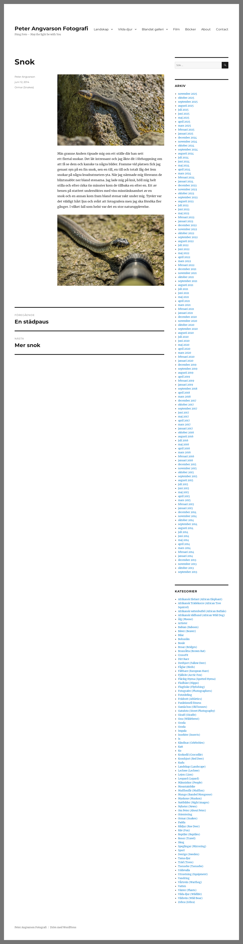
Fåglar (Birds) (186, 667)
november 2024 (187, 141)
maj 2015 (183, 492)
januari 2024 (185, 181)
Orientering (185, 814)
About (206, 29)
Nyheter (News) (187, 806)
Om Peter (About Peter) (192, 810)
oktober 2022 (186, 233)
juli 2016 (183, 440)
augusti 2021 (185, 285)
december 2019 (187, 364)
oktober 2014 (186, 520)
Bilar (181, 635)
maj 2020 (183, 344)
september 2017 (187, 408)
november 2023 (187, 189)
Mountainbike (186, 786)
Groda (181, 722)
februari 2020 (186, 356)
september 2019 (187, 368)
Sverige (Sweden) (188, 854)
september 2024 (188, 149)
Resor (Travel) (187, 838)
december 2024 (187, 137)
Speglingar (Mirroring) (192, 846)
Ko (179, 750)
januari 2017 (185, 428)
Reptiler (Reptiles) (189, 834)
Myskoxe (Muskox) (190, 798)
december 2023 (187, 185)
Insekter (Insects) (189, 734)
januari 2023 (185, 221)
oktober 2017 (186, 404)
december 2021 (187, 269)
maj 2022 (183, 253)
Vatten (182, 886)
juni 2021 (183, 293)
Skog (181, 842)
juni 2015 (183, 488)
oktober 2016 (186, 432)
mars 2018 (184, 396)
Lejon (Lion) (185, 774)
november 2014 (187, 516)
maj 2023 (183, 213)
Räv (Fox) (184, 830)
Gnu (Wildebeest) (188, 718)
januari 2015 (185, 508)
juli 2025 (183, 109)
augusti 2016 (185, 436)
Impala (182, 730)
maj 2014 (183, 540)
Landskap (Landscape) (192, 766)
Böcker (190, 29)
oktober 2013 (186, 568)
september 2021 (187, 281)
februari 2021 (186, 309)
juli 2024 (183, 157)
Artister (182, 623)
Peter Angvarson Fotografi (51, 28)
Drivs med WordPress (63, 927)
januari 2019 (185, 384)
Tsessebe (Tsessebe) (190, 866)
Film (176, 29)
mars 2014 (184, 548)
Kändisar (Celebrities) (191, 742)
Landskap (101, 29)
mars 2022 (184, 261)
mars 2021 (184, 305)
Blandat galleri (153, 29)
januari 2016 (185, 460)
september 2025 (188, 101)
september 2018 (187, 388)
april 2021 (184, 301)
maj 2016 (183, 444)
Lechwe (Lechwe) (189, 770)
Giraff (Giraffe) (187, 714)
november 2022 (187, 229)
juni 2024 (183, 161)
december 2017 (187, 400)
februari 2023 (186, 217)
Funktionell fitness (189, 703)
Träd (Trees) (185, 862)
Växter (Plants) (187, 890)
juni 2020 (183, 340)
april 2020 (184, 348)
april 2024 (184, 169)
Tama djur (184, 858)
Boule (181, 643)
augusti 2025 (186, 105)
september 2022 (188, 237)
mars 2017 (184, 424)
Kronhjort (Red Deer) (191, 758)
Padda (181, 822)
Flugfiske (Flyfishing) (191, 687)
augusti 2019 (185, 372)
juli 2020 (183, 337)
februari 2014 (186, 552)
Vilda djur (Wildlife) (190, 894)
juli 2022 (183, 245)
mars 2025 (184, 125)
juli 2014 (183, 532)
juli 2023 (183, 205)
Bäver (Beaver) (187, 631)
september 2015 (187, 476)
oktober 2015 (186, 472)
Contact (222, 29)
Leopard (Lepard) (188, 778)
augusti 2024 (186, 153)
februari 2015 (186, 504)
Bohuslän (184, 639)
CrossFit (183, 655)
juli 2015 (183, 484)
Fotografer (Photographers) (195, 691)
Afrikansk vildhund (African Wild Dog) (201, 615)
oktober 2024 (186, 145)
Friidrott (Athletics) (190, 699)
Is (179, 738)
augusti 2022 (186, 241)
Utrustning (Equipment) (193, 874)
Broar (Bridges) (187, 647)
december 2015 (187, 464)
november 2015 (187, 468)
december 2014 (187, 512)
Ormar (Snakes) (24, 87)
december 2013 (187, 560)
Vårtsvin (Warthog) (190, 882)
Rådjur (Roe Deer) (189, 826)
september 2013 (187, 572)
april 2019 (184, 376)
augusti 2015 (185, 480)
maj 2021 (183, 297)
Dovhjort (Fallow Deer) (192, 663)
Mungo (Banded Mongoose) (195, 794)
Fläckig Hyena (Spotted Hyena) (197, 679)
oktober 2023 (186, 193)
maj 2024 (183, 165)
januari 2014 (185, 556)
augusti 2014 (185, 528)
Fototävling (185, 695)
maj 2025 (183, 117)
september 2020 (188, 329)
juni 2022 (183, 249)
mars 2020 (184, 352)
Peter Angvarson (25, 76)
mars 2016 (184, 452)
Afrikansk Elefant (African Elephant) (200, 599)
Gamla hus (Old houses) (192, 707)
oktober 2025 (186, 97)
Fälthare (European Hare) (193, 671)
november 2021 (187, 273)
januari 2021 (185, 313)
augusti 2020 (186, 333)
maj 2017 (183, 416)
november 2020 (187, 321)
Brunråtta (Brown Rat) (191, 651)
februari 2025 (186, 129)
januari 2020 (185, 360)
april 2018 (184, 392)
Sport (181, 850)
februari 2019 (186, 380)
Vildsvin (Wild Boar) (190, 898)
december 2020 (187, 317)
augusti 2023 (185, 201)
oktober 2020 (186, 325)
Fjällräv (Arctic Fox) (190, 675)
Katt (180, 746)
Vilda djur (125, 29)
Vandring (183, 878)
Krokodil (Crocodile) (190, 754)
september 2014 (187, 524)
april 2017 (184, 420)
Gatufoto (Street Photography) (196, 711)
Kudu (181, 762)
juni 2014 (183, 536)
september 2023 (187, 197)
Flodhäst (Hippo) (188, 683)
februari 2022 (186, 265)
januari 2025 (185, 133)
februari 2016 (186, 456)
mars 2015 (184, 500)
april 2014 (184, 544)
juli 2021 (183, 289)
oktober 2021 (186, 277)
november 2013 (187, 564)
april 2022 (184, 257)
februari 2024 (186, 177)
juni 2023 (183, 209)
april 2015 (184, 496)
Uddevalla (184, 870)
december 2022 (187, 225)
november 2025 (187, 93)
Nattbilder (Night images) (193, 802)
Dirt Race (183, 659)
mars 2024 (184, 173)
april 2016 (184, 448)
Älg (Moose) (185, 619)
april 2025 (184, 121)
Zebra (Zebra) (186, 902)
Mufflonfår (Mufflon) (191, 790)
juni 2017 (183, 412)
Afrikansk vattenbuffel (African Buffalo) (202, 611)
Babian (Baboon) (188, 627)
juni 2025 (183, 113)
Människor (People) (190, 782)
